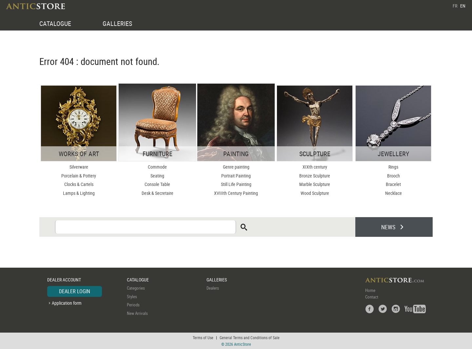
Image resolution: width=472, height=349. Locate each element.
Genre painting (236, 167)
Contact (371, 297)
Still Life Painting (236, 184)
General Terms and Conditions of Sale (250, 337)
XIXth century (315, 167)
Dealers (212, 288)
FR (455, 6)
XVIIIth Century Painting (236, 193)
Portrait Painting (236, 176)
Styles (132, 296)
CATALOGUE (55, 23)
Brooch (393, 176)
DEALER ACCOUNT (64, 280)
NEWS (388, 227)
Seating (157, 176)
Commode (157, 167)
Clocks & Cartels (78, 184)
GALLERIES (117, 23)
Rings (393, 167)
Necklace (393, 193)
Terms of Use (203, 337)
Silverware (78, 167)
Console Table (157, 184)
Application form (67, 303)
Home (370, 290)
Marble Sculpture (314, 184)
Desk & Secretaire (157, 193)
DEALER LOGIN (74, 291)
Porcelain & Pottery (78, 176)
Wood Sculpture (315, 193)
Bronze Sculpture (314, 176)
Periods (133, 305)
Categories (136, 288)
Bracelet (393, 184)
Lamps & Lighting (79, 193)
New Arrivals (137, 313)
